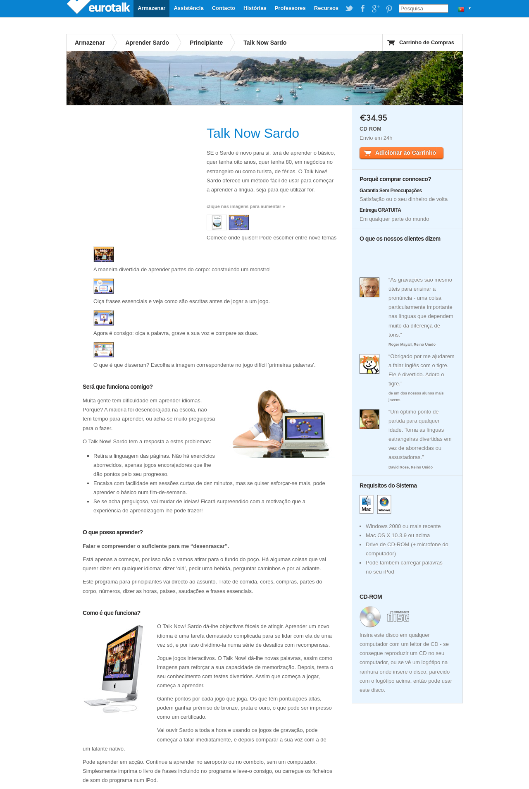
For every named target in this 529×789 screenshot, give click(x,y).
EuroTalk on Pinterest (389, 8)
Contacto (223, 8)
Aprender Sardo (147, 42)
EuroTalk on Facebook (362, 8)
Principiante (206, 42)
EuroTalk (99, 8)
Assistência (188, 8)
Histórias (255, 8)
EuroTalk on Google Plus (375, 8)
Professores (290, 8)
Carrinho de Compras (426, 42)
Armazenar (151, 8)
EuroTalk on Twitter (349, 8)
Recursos (326, 8)
